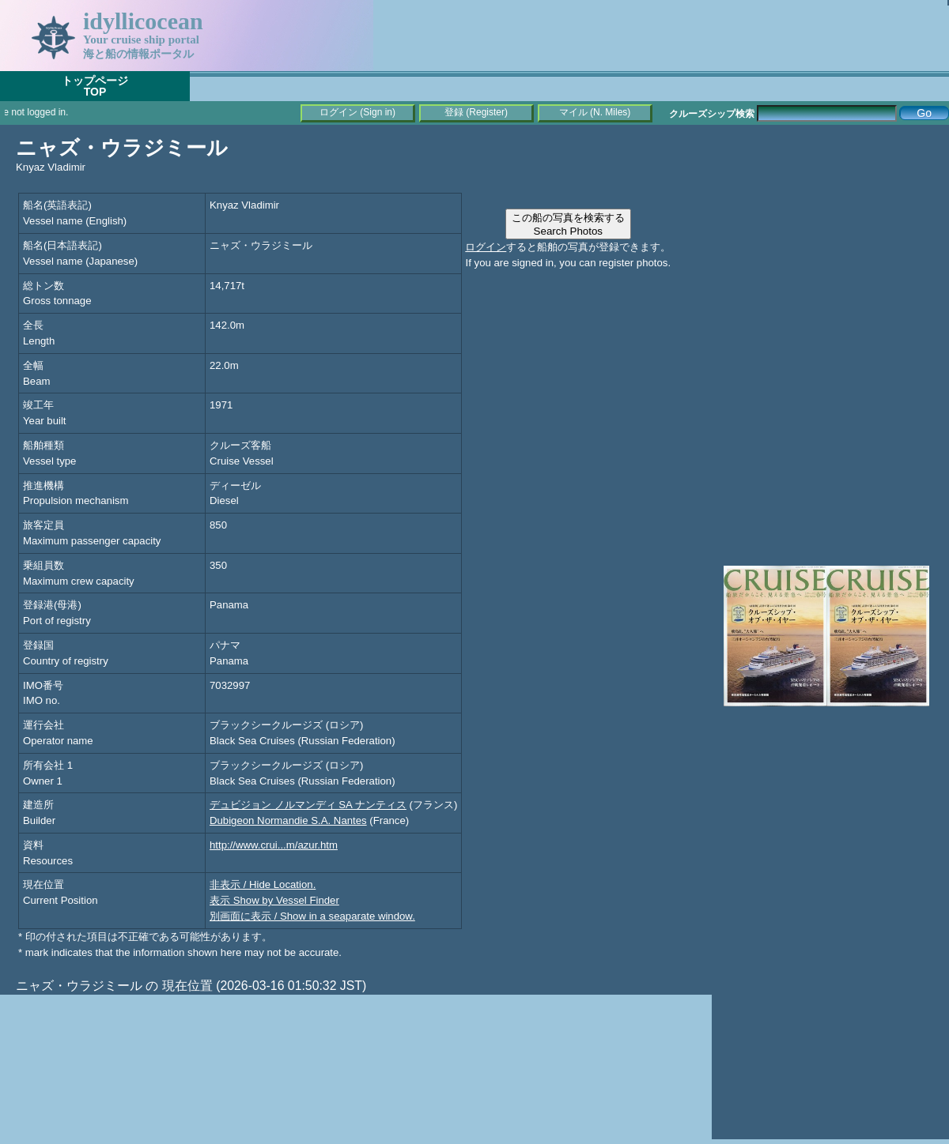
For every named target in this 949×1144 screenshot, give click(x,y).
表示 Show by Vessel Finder (274, 900)
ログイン (485, 247)
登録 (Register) (476, 112)
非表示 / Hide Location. (263, 884)
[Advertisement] (830, 237)
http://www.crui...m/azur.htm (274, 845)
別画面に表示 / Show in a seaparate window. (312, 916)
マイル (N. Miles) (595, 112)
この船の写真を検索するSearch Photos (568, 224)
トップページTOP (95, 86)
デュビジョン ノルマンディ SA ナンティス (308, 805)
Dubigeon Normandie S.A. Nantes (288, 820)
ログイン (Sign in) (357, 112)
